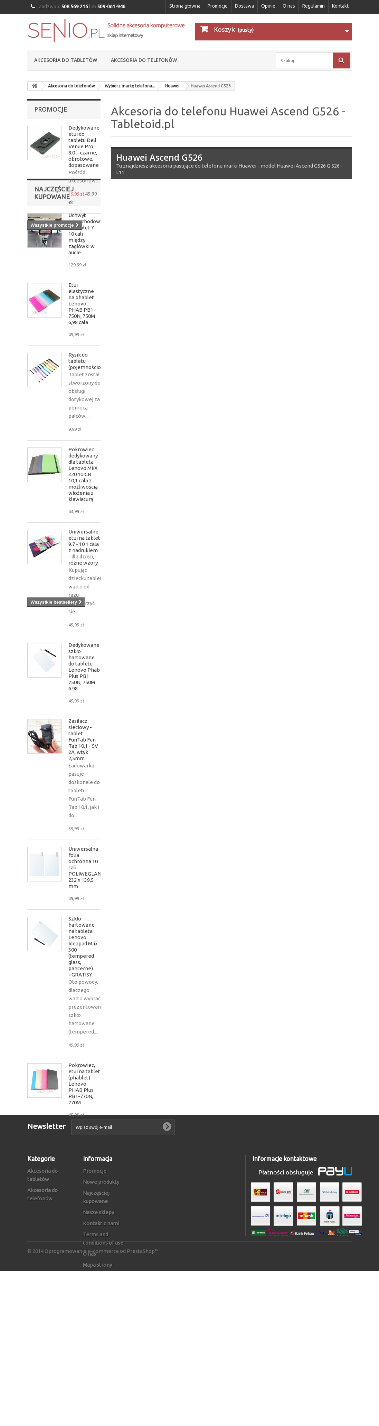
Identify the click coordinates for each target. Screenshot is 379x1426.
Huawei (172, 86)
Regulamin (313, 6)
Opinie (268, 6)
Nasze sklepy (98, 1329)
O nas (289, 6)
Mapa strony (97, 1381)
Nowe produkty (101, 1298)
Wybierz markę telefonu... (130, 86)
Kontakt (340, 6)
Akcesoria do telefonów (144, 60)
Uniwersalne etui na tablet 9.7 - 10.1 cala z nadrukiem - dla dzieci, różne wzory (84, 608)
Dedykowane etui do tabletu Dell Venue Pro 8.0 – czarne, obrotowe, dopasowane (84, 146)
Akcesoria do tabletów (65, 60)
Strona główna (184, 6)
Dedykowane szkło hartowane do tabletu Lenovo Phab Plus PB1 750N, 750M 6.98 (84, 728)
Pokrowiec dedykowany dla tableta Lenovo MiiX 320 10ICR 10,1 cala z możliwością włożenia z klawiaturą (83, 536)
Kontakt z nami (101, 1340)
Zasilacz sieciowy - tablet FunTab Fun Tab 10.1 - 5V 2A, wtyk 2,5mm (83, 801)
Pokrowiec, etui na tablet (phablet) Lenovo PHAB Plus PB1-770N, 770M (84, 1145)
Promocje (218, 6)
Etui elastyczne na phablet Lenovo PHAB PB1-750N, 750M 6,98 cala (81, 365)
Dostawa (244, 6)
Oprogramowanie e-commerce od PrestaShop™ (102, 1406)
